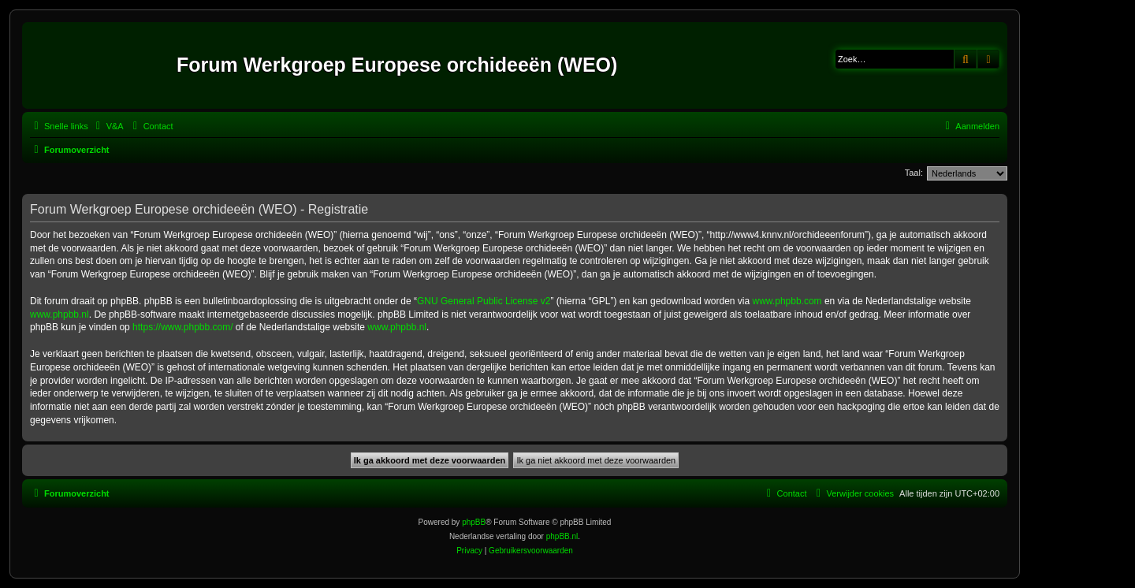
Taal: (914, 172)
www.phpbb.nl (59, 314)
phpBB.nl (562, 536)
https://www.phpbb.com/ (182, 327)
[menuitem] (108, 126)
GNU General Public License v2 (483, 301)
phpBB (474, 522)
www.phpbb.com (787, 301)
